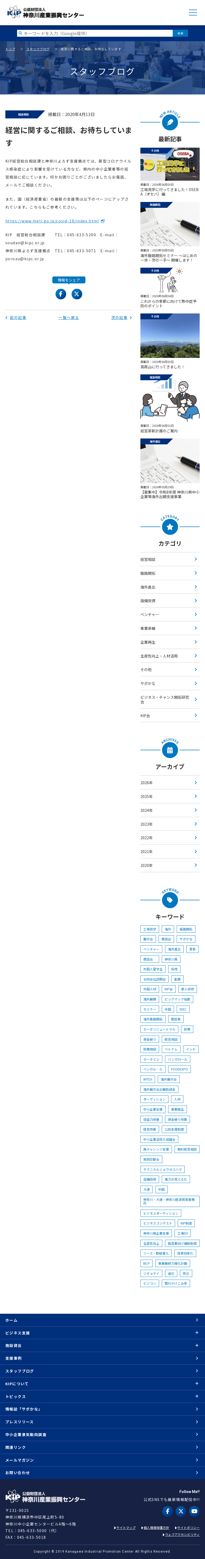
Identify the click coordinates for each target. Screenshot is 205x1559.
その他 (146, 669)
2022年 (146, 837)
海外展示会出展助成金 (159, 1089)
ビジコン (149, 1283)
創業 (177, 979)
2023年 (146, 824)
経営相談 (147, 559)
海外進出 (147, 587)
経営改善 (149, 1129)
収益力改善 (151, 1119)
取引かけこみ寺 (176, 1283)
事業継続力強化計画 (172, 1263)
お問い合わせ (17, 1472)
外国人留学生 (153, 969)
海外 (168, 929)
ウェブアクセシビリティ (182, 1534)
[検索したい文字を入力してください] (95, 33)
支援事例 (13, 1358)
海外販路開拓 (153, 1019)
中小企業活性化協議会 (159, 1139)
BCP (146, 1263)
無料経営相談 (187, 1149)
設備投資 (147, 600)
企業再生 (147, 642)
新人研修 (187, 989)
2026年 (146, 782)
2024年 (146, 810)
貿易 (192, 949)
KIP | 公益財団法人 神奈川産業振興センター (45, 12)
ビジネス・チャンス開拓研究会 (164, 699)
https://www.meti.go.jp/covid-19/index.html (52, 221)
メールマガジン (19, 1460)
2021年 (146, 851)
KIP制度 (186, 1223)
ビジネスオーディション (160, 1213)
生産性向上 (151, 1243)
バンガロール (177, 1059)
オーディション (154, 1099)
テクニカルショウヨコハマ (162, 1169)
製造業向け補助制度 (182, 1243)
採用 (174, 969)
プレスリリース (19, 1421)
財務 (187, 1029)
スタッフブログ (38, 49)
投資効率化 (185, 1253)
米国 (168, 1009)
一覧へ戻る (68, 317)
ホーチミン (151, 1059)
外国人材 (149, 989)
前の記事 (15, 317)
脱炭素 (176, 1019)
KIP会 (145, 715)
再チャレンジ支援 (156, 1149)
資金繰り (149, 1039)
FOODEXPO (179, 1069)
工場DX (183, 1233)
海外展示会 (169, 1079)
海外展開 (149, 999)
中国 (161, 1189)
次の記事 (121, 317)
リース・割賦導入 (156, 1253)
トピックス (15, 1396)
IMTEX (147, 1079)
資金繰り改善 (177, 1119)
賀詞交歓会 (151, 1159)
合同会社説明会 (154, 979)
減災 (171, 1273)
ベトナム (171, 1049)
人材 (177, 1099)
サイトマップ (126, 1527)
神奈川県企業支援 (156, 1233)
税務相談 (149, 1049)
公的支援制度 (174, 1129)
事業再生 (177, 1109)
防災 (186, 1273)
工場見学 (149, 929)
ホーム (11, 1320)
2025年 (146, 796)
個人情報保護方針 (156, 1527)
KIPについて (17, 1383)
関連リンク (15, 1447)
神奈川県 (171, 959)
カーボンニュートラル (159, 1029)
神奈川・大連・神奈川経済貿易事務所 (169, 1201)
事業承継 (147, 628)
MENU (193, 12)
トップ (10, 49)
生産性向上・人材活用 (159, 656)
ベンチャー (149, 614)
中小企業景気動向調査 (25, 1434)
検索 (180, 33)
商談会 (166, 939)
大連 (146, 1189)
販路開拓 (147, 573)
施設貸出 (13, 1345)
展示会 (148, 939)
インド (191, 1049)
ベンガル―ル (153, 1069)
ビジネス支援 (17, 1332)
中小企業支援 (153, 1109)
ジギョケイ (151, 1273)
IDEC (183, 1009)
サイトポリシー (188, 1527)
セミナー (149, 1009)
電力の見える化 (176, 1179)
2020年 (146, 865)
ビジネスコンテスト (157, 1223)
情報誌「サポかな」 (23, 1409)
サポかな (147, 683)
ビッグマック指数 (177, 999)
